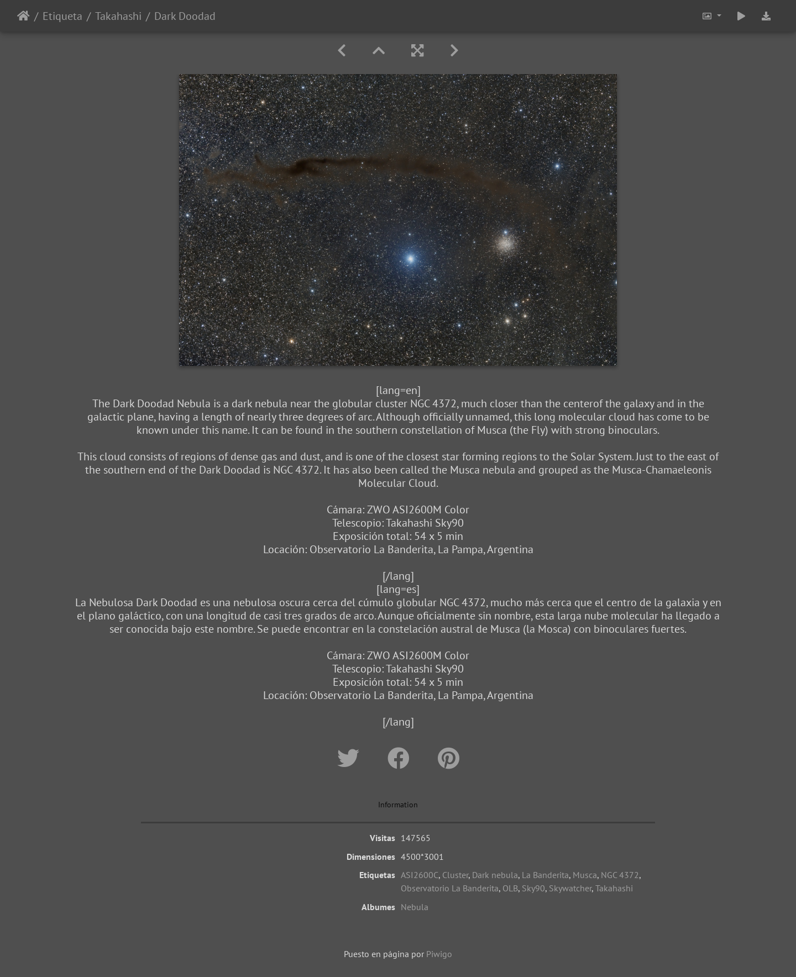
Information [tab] (398, 805)
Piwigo (439, 953)
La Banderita (545, 874)
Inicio (23, 16)
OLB (510, 888)
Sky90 (533, 888)
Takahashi (118, 16)
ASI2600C (419, 874)
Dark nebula (495, 874)
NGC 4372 (620, 874)
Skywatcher (570, 888)
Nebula (414, 906)
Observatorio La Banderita (450, 888)
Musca (585, 874)
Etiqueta (62, 16)
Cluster (455, 874)
